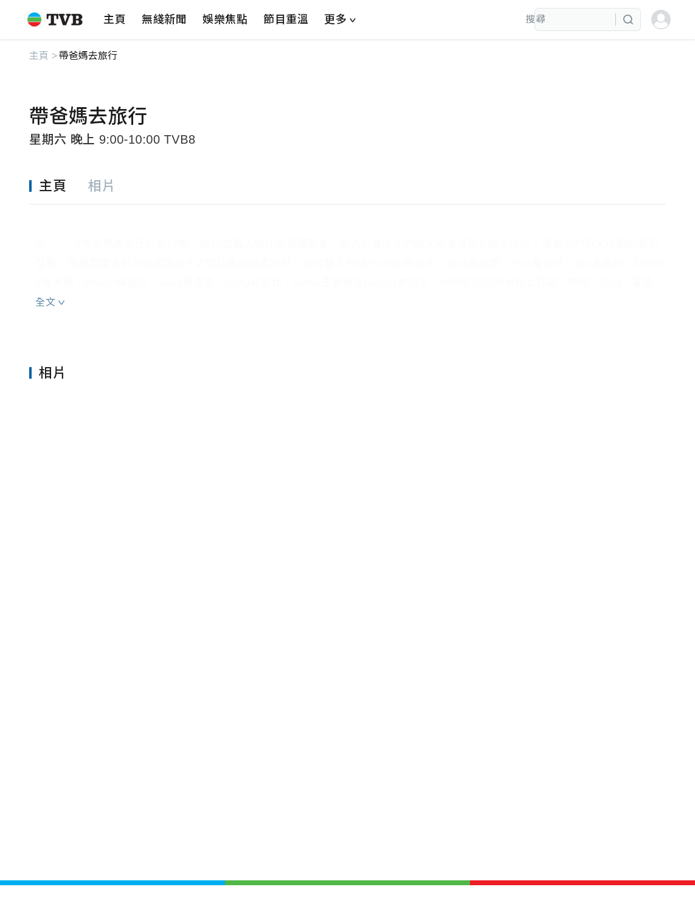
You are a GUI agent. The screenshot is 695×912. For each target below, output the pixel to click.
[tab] (58, 187)
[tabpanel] (347, 260)
